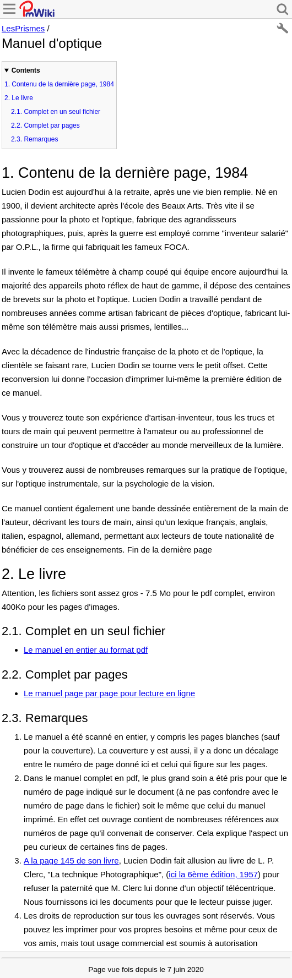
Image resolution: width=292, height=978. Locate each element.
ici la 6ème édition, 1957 (213, 874)
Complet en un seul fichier (55, 112)
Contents (26, 70)
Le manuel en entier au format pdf (86, 649)
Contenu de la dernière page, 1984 (59, 84)
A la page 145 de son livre (71, 860)
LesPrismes (23, 28)
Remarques (34, 139)
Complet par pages (45, 125)
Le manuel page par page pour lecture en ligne (109, 693)
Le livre (18, 98)
